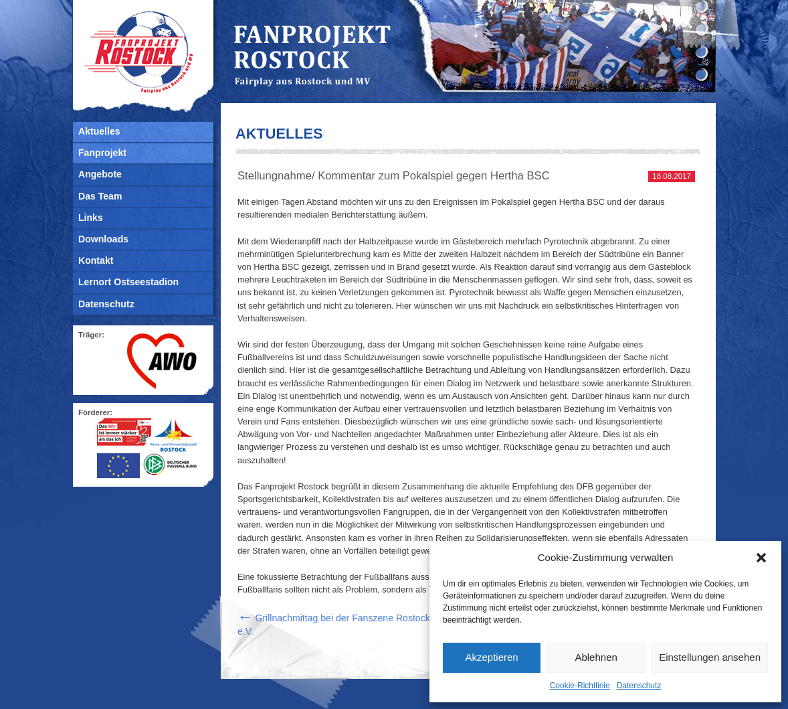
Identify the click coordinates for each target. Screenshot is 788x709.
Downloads (103, 239)
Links (90, 217)
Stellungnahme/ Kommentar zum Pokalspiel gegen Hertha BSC (393, 175)
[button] (761, 557)
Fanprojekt (102, 152)
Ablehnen (596, 657)
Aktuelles (99, 131)
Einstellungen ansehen (710, 657)
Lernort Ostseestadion (128, 282)
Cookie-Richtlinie (580, 685)
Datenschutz (639, 685)
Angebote (100, 174)
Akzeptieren (491, 657)
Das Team (100, 196)
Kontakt (95, 260)
